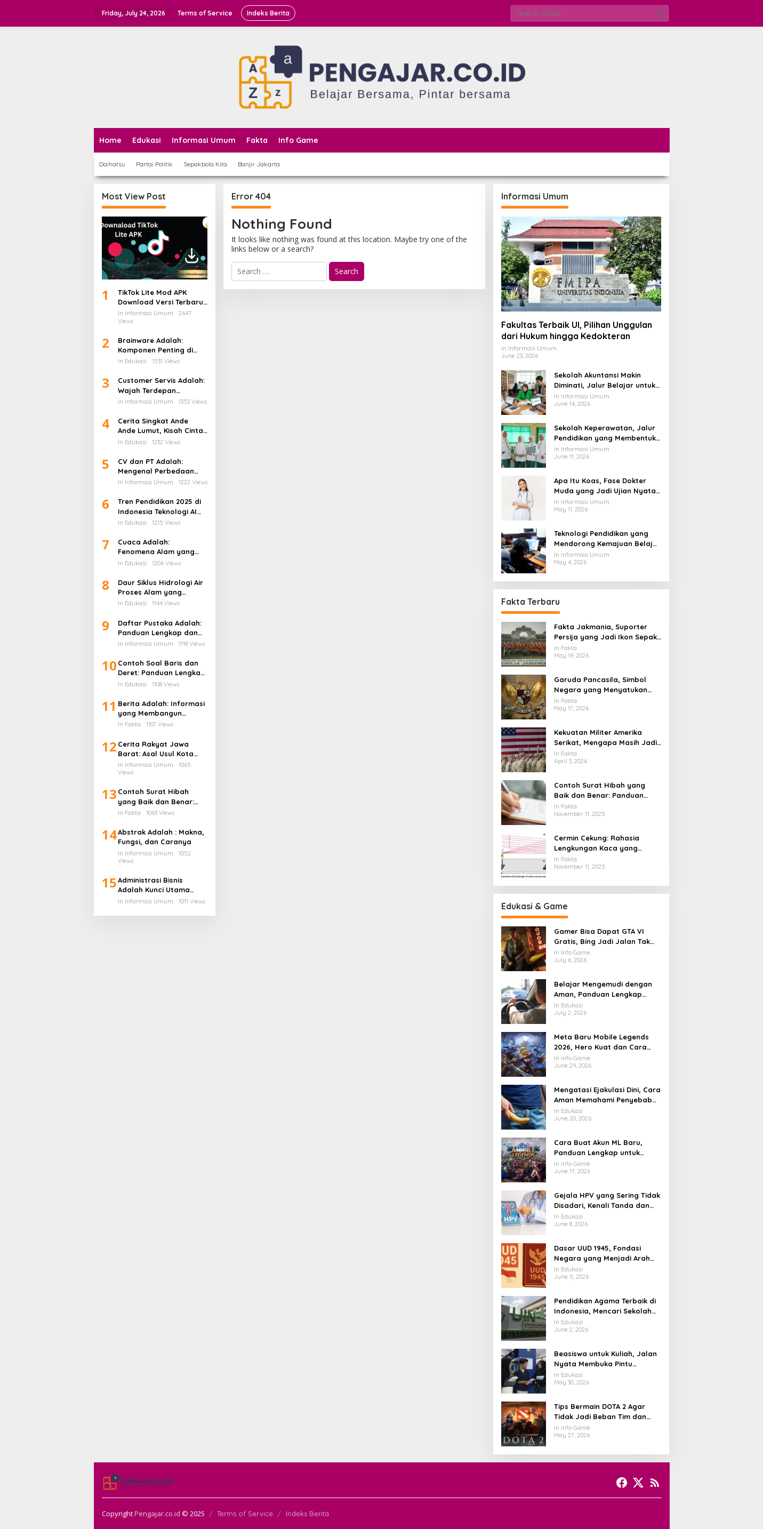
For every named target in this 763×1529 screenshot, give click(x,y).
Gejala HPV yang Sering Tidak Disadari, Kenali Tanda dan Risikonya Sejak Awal (607, 1200)
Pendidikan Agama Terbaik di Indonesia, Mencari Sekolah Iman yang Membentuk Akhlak (607, 1305)
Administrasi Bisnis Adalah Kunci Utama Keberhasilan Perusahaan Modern (154, 885)
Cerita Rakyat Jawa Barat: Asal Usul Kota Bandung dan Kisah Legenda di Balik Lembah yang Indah (162, 749)
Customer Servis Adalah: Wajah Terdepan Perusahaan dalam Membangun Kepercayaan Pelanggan (162, 385)
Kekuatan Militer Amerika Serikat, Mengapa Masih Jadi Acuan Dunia (605, 737)
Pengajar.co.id (157, 1513)
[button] (661, 13)
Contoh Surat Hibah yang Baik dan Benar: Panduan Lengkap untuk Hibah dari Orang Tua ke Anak (161, 796)
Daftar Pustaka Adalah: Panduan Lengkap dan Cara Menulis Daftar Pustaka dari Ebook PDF (160, 628)
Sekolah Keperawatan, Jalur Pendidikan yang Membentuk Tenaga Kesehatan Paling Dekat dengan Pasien (605, 432)
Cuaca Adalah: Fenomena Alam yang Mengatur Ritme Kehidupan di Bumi (156, 547)
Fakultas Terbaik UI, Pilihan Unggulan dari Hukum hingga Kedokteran (576, 330)
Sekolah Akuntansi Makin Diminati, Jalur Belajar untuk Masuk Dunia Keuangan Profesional (604, 380)
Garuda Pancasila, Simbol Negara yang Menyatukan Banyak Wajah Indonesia (600, 684)
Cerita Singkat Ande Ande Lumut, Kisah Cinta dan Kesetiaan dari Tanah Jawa (160, 426)
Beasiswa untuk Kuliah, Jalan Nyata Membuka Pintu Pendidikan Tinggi (605, 1358)
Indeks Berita (307, 1513)
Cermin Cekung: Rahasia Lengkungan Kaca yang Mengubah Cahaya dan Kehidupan (596, 843)
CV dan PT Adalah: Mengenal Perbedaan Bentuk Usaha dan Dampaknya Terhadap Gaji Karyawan (157, 466)
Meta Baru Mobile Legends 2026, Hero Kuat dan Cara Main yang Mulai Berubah (601, 1041)
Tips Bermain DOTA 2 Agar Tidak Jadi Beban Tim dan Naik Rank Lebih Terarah (600, 1411)
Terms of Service (245, 1513)
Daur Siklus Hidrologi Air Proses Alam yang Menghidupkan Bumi (160, 587)
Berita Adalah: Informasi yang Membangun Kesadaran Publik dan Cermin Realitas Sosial (161, 708)
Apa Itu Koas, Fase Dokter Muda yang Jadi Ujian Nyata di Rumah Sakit (605, 485)
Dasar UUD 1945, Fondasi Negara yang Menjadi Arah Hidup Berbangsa (602, 1253)
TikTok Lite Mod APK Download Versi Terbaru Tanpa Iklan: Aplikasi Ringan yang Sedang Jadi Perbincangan (160, 297)
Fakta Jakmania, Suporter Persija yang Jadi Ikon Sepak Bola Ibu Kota (605, 631)
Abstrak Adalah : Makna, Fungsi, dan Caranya (161, 837)
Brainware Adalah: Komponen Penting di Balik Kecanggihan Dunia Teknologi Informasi (161, 345)
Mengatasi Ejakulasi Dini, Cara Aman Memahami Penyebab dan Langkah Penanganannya (607, 1094)
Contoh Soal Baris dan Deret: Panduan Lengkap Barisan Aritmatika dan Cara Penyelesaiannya (161, 668)
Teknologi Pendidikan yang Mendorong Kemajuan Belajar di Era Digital (607, 538)
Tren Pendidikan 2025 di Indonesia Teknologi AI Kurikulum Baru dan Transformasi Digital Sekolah (159, 506)
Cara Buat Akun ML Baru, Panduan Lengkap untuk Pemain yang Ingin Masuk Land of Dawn (599, 1147)
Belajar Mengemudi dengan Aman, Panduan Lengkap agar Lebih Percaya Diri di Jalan (603, 989)
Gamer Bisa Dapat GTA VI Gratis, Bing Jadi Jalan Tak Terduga (602, 936)
